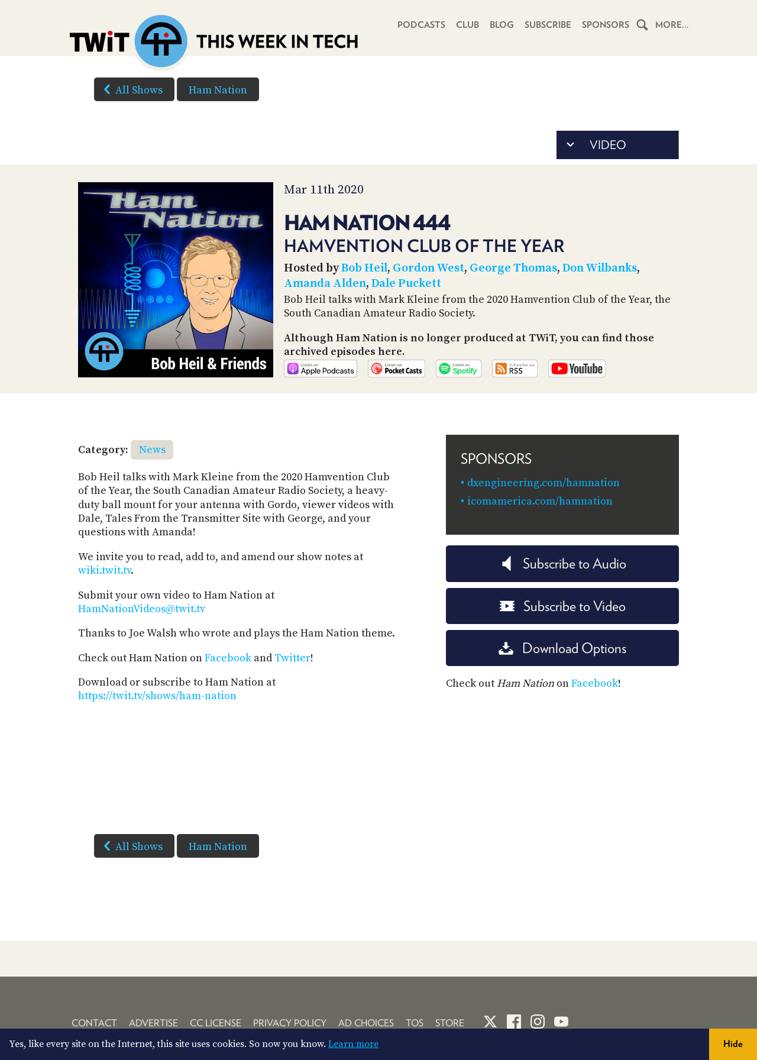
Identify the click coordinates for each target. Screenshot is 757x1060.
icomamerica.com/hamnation (540, 501)
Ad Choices (366, 1023)
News (152, 450)
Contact (94, 1023)
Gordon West (428, 268)
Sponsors (605, 25)
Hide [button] (733, 1043)
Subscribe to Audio (562, 563)
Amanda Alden (325, 283)
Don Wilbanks (599, 268)
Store (449, 1023)
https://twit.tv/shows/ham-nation (157, 696)
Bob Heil (364, 268)
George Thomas (513, 268)
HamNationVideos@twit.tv (141, 609)
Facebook (228, 658)
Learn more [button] (353, 1044)
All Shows (131, 89)
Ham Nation (218, 90)
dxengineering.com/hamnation (543, 483)
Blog (502, 25)
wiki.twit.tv (104, 570)
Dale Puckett (406, 283)
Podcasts (421, 25)
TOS (414, 1023)
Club (467, 25)
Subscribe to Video (563, 606)
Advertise (153, 1023)
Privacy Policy (289, 1023)
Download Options (562, 648)
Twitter (292, 658)
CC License (215, 1023)
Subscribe (548, 25)
